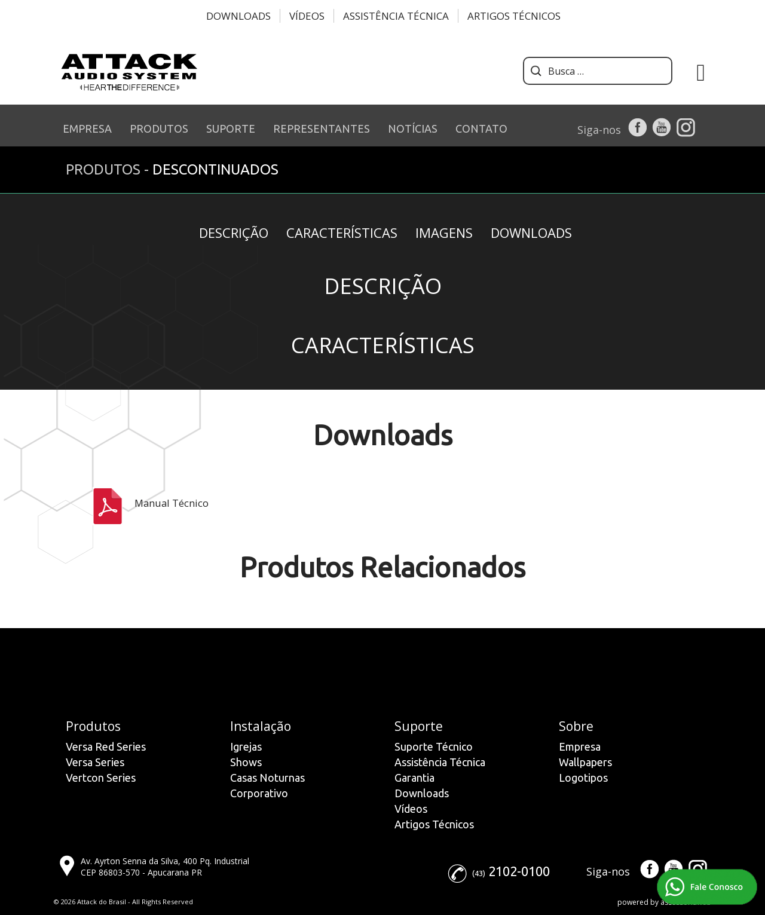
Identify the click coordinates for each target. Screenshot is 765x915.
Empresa (580, 746)
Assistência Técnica (396, 16)
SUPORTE (230, 128)
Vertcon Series (101, 778)
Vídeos (307, 16)
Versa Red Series (106, 746)
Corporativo (259, 793)
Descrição (233, 232)
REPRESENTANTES (321, 128)
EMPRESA (87, 128)
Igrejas (246, 746)
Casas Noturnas (267, 778)
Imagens (444, 232)
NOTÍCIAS (412, 128)
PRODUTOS (159, 128)
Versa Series (95, 762)
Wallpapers (585, 762)
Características (341, 232)
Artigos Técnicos (514, 16)
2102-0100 (519, 871)
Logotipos (583, 778)
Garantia (414, 778)
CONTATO (481, 128)
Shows (246, 762)
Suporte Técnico (433, 746)
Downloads (238, 16)
